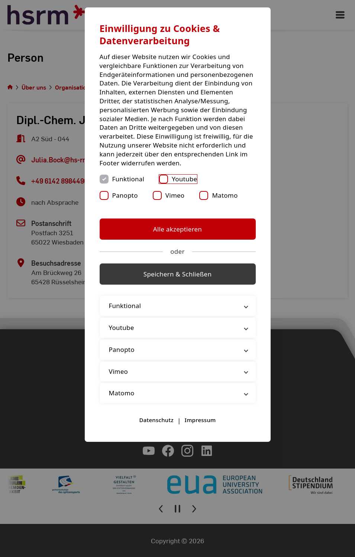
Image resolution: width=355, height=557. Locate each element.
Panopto (125, 195)
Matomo (225, 195)
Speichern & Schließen (177, 274)
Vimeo (175, 195)
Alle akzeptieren (177, 229)
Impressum (200, 420)
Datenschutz (156, 420)
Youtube (184, 179)
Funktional (128, 179)
